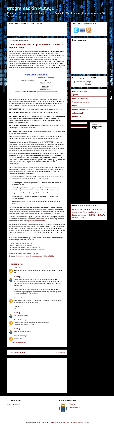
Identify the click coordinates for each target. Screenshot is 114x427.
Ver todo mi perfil (74, 407)
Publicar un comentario (19, 343)
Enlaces (86, 422)
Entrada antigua (59, 352)
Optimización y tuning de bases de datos (29, 256)
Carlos (16, 268)
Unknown (17, 298)
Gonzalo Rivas (19, 320)
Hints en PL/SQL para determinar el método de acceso (27, 249)
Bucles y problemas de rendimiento (21, 245)
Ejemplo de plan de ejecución (36, 221)
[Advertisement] (37, 30)
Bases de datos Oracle (85, 209)
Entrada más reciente (17, 352)
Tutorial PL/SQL (96, 214)
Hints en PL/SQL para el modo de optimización (25, 247)
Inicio (39, 352)
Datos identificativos (76, 422)
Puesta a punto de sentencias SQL (21, 243)
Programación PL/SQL (30, 8)
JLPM (16, 277)
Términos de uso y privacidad (59, 422)
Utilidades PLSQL (48, 256)
